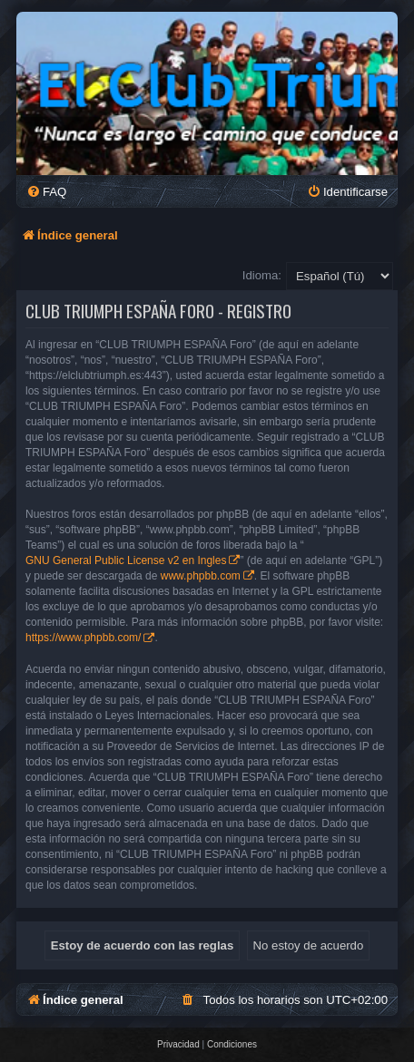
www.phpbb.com (201, 576)
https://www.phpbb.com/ (83, 637)
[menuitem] (46, 192)
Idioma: (261, 275)
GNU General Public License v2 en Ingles (125, 560)
